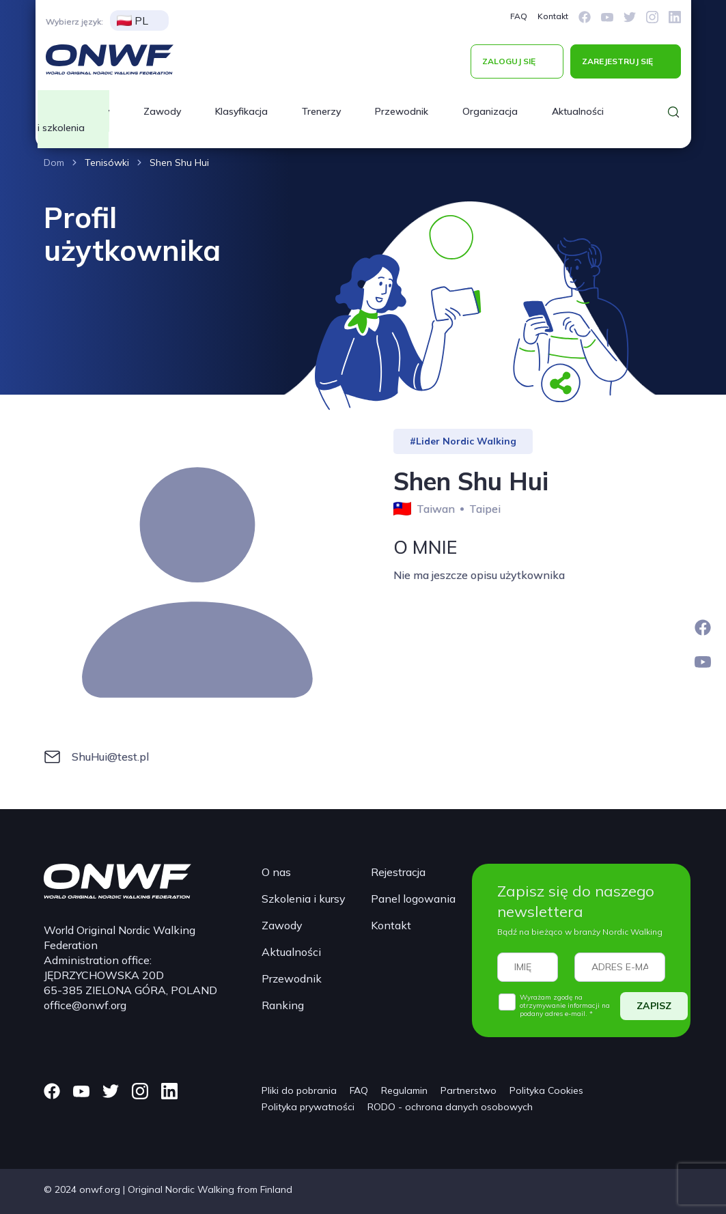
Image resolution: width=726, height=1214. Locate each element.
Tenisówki (107, 162)
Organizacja (490, 111)
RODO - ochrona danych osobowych (450, 1107)
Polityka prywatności (308, 1107)
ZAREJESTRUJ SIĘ (617, 61)
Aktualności (578, 111)
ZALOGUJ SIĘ (508, 61)
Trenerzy (321, 111)
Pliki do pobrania (299, 1090)
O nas (276, 872)
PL (132, 20)
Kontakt (552, 16)
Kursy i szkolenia (73, 119)
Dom (54, 162)
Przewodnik (401, 111)
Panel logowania (413, 898)
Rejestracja (398, 872)
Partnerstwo (469, 1090)
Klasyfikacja (241, 111)
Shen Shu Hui (179, 162)
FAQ (518, 16)
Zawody (162, 111)
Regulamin (404, 1090)
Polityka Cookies (546, 1090)
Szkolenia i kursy (304, 898)
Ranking (283, 1005)
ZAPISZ (654, 1006)
